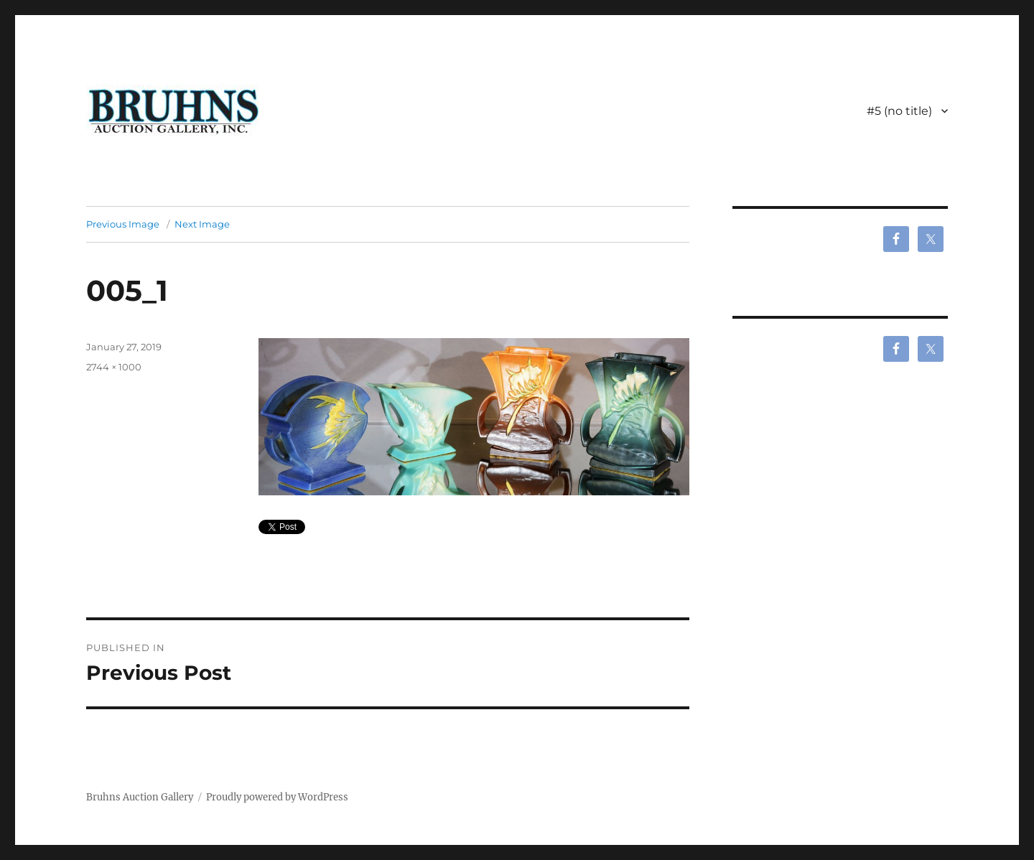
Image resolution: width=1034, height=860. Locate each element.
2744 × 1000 (113, 367)
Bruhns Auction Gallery (139, 797)
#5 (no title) (899, 111)
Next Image (202, 224)
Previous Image (122, 224)
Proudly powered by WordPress (277, 797)
